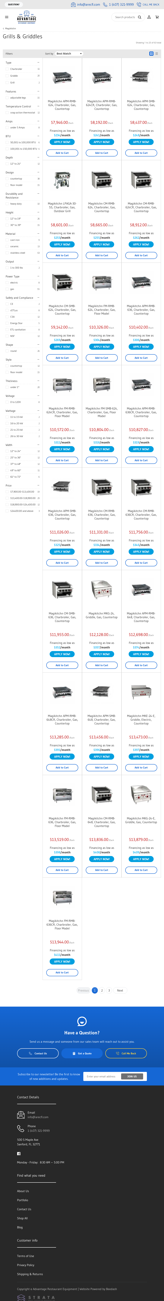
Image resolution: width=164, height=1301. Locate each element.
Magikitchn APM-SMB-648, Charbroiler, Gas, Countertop (102, 719)
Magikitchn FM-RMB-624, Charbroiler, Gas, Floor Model (102, 309)
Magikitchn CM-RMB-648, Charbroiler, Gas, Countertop (102, 822)
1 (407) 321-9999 (39, 1130)
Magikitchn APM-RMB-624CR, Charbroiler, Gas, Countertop (101, 105)
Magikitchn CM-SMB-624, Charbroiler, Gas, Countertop (62, 309)
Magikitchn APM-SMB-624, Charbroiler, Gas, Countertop (141, 105)
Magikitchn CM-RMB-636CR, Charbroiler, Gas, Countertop (141, 514)
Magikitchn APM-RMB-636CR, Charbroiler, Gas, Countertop (141, 412)
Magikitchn (10, 28)
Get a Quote (82, 1053)
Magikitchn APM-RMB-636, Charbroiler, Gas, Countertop (141, 309)
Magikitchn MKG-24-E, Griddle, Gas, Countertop (141, 820)
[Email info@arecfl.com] (85, 4)
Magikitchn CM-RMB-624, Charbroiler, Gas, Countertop (102, 207)
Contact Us (38, 1053)
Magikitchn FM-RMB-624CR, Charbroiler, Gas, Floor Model (62, 412)
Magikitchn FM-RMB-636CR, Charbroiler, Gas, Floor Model (62, 924)
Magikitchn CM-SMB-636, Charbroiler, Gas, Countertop (62, 617)
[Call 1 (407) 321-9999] (118, 4)
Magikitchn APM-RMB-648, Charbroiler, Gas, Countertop (141, 617)
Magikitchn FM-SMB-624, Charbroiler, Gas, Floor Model (102, 412)
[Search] (128, 17)
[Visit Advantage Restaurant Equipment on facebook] (18, 1153)
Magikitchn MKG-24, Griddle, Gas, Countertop (102, 615)
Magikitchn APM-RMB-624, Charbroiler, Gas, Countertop (62, 105)
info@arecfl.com (38, 1117)
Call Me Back (148, 4)
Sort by (49, 53)
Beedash (111, 1289)
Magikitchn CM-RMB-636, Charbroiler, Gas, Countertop (102, 514)
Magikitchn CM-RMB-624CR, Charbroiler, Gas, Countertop (141, 207)
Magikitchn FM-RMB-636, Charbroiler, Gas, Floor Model (62, 822)
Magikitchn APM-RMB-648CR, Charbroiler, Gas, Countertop (62, 719)
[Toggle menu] (6, 17)
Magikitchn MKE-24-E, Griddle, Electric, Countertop (141, 719)
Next (120, 990)
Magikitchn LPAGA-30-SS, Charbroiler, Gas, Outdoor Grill (62, 207)
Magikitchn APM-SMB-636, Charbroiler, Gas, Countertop (62, 514)
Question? (14, 4)
